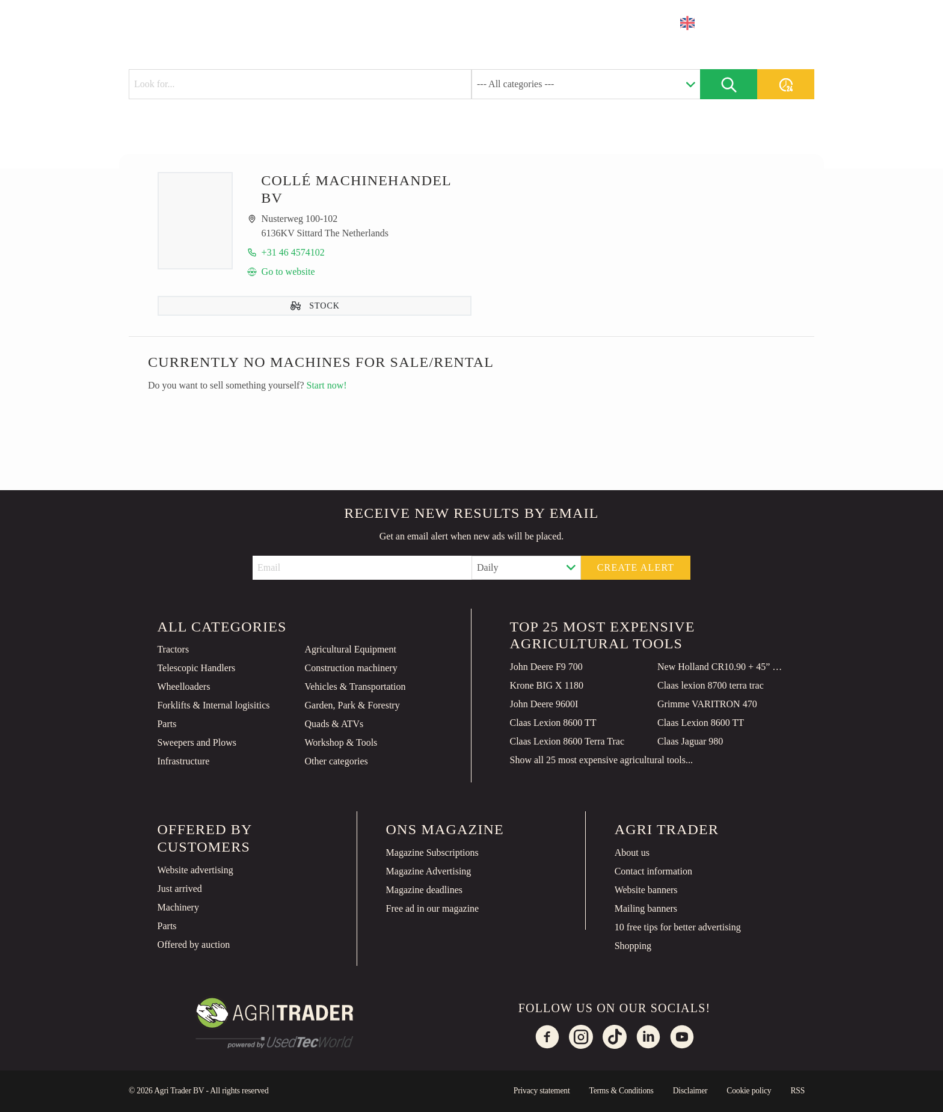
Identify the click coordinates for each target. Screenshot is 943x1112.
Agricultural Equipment (350, 649)
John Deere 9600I (544, 704)
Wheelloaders (183, 686)
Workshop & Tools (340, 742)
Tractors (173, 649)
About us (632, 852)
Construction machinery (350, 668)
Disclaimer (690, 1090)
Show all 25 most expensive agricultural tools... (601, 760)
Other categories (335, 761)
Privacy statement (542, 1090)
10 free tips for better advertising (678, 927)
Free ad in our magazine (432, 908)
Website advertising (195, 870)
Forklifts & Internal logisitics (213, 705)
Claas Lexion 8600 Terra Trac (567, 741)
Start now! (327, 385)
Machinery (178, 907)
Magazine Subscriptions (432, 852)
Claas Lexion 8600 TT (553, 722)
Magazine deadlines (424, 890)
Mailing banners (646, 908)
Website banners (646, 890)
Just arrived (180, 888)
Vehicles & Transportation (354, 686)
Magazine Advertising (429, 871)
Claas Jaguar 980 (690, 741)
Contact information (653, 871)
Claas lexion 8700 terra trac (710, 685)
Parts (166, 724)
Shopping (633, 946)
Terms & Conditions (621, 1090)
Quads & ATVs (333, 724)
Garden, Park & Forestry (351, 705)
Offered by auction (194, 944)
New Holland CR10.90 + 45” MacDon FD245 (721, 667)
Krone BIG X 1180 (547, 685)
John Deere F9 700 (546, 667)
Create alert (636, 567)
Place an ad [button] (765, 22)
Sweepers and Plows (196, 742)
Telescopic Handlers (196, 668)
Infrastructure (183, 761)
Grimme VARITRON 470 (707, 704)
